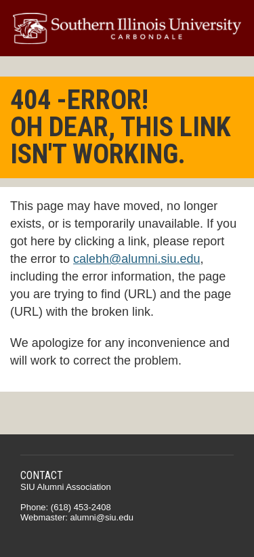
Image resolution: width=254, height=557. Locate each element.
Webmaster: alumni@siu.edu (76, 517)
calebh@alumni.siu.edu (136, 259)
